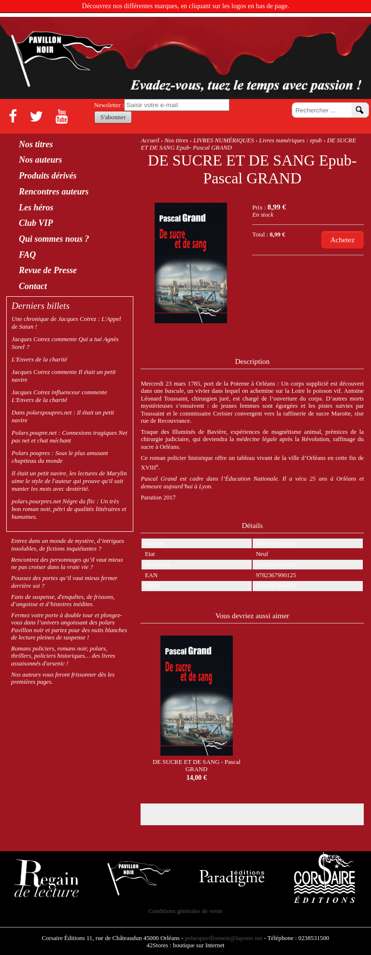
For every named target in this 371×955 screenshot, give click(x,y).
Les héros (36, 207)
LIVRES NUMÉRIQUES (223, 140)
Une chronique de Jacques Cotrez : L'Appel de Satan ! (66, 322)
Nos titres (176, 140)
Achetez (342, 239)
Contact (33, 286)
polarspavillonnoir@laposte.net (223, 938)
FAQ (27, 255)
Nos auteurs (40, 160)
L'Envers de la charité (39, 359)
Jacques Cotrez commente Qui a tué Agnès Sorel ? (65, 342)
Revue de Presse (48, 270)
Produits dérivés (48, 176)
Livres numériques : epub (290, 140)
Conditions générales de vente (185, 911)
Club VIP (36, 223)
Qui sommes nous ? (54, 239)
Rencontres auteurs (54, 191)
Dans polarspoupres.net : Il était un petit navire (63, 416)
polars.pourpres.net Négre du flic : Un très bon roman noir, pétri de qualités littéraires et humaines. (69, 509)
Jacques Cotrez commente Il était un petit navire (63, 375)
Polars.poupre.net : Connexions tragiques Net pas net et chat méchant (69, 436)
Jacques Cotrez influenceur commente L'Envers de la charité (59, 395)
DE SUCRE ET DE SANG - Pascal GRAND (197, 766)
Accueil (150, 140)
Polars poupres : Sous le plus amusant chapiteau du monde (60, 456)
